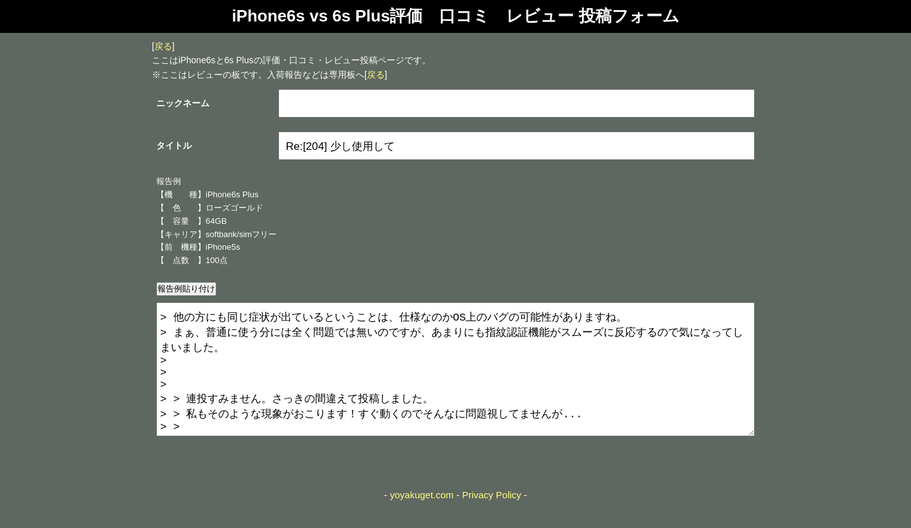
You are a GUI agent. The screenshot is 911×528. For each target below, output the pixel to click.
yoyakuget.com (422, 520)
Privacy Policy (491, 520)
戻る (163, 46)
